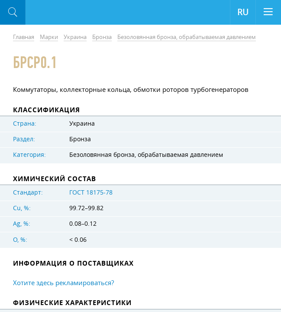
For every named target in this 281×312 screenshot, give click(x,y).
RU (243, 12)
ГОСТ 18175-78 (91, 192)
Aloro (61, 12)
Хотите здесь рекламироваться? (63, 282)
